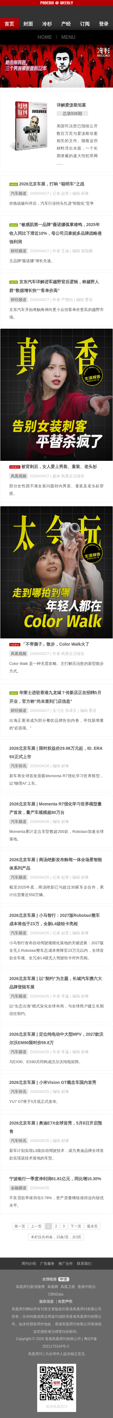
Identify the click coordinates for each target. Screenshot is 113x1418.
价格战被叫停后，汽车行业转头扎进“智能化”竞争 (51, 203)
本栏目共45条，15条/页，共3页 (56, 1237)
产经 (66, 23)
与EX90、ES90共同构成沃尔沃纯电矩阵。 (46, 1062)
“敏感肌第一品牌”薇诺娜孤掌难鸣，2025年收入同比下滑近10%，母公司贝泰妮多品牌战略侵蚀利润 (55, 233)
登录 (104, 23)
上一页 (36, 1226)
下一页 (75, 1226)
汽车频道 (18, 193)
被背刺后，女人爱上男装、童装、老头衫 (59, 466)
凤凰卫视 (68, 1287)
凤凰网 (52, 1287)
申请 (63, 1279)
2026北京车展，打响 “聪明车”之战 (51, 184)
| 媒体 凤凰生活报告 (67, 476)
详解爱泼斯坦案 (71, 105)
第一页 (19, 1226)
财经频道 (18, 251)
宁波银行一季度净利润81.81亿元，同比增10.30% (55, 1178)
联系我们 (84, 1263)
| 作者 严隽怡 (62, 299)
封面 (28, 23)
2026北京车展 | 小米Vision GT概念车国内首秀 (52, 1082)
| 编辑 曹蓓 (83, 299)
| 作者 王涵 (60, 251)
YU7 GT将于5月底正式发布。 (34, 1101)
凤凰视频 (18, 476)
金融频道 (18, 1188)
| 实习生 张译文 (64, 710)
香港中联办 (87, 1287)
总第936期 (72, 113)
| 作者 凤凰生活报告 (67, 653)
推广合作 (65, 1263)
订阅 (85, 23)
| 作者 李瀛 (60, 996)
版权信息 (46, 1301)
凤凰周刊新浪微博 (30, 1287)
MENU (68, 37)
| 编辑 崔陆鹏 (81, 251)
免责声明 (65, 1301)
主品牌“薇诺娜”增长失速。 (32, 261)
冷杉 (47, 23)
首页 (9, 23)
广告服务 (47, 1263)
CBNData (56, 1294)
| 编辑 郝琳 (79, 193)
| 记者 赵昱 (60, 193)
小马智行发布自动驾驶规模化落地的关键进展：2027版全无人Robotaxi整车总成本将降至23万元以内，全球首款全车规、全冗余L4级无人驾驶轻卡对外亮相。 (56, 950)
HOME (44, 37)
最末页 (92, 1226)
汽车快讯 (18, 766)
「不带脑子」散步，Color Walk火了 (55, 644)
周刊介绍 (29, 1263)
